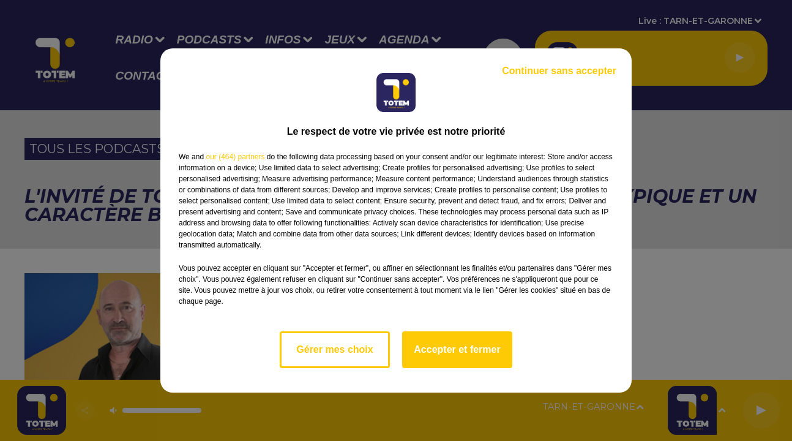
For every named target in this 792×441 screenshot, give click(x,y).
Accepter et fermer (457, 349)
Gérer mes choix (334, 349)
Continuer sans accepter (559, 71)
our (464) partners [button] (235, 157)
